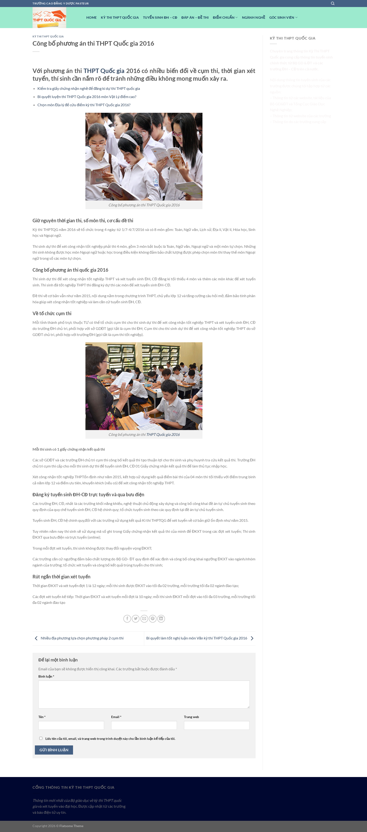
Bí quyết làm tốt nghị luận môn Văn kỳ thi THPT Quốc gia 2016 (201, 638)
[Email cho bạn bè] (144, 619)
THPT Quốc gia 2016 (163, 434)
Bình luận (46, 676)
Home (91, 17)
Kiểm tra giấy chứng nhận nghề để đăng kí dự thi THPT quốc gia (88, 88)
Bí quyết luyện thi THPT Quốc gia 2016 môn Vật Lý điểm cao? (86, 96)
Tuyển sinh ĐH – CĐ (160, 17)
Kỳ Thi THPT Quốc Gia (120, 17)
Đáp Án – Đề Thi (195, 17)
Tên (42, 717)
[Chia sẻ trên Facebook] (127, 619)
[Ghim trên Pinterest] (153, 619)
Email (116, 717)
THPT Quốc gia (104, 70)
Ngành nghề (253, 17)
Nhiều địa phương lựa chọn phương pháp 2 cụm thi (78, 638)
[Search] (332, 3)
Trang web (191, 717)
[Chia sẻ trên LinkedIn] (161, 619)
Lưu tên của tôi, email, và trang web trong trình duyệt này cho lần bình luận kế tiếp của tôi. (110, 739)
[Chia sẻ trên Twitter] (135, 619)
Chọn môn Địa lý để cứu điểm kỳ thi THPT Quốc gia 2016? (83, 104)
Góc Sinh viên (283, 17)
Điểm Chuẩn (225, 17)
